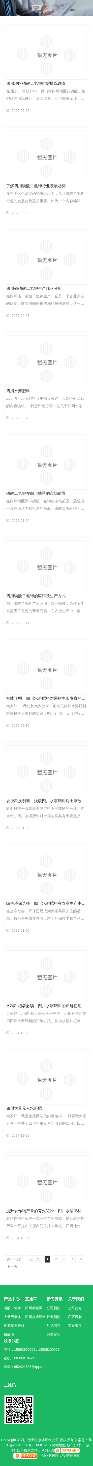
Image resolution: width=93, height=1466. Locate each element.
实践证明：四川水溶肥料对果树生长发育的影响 (46, 698)
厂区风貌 (75, 1317)
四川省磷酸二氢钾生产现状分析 (34, 288)
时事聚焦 (54, 1334)
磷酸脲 (9, 1334)
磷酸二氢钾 (12, 1308)
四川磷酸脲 (33, 1308)
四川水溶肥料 (18, 391)
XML (39, 1445)
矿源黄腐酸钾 (14, 1326)
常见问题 (54, 1326)
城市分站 (74, 1445)
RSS (47, 1445)
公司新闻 (54, 1308)
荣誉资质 (75, 1326)
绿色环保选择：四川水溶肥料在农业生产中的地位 (46, 903)
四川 (20, 1450)
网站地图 (59, 1445)
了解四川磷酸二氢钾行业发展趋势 (36, 186)
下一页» (13, 1266)
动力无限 (48, 1450)
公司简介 (75, 1308)
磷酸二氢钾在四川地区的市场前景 (36, 493)
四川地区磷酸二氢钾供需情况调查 (36, 83)
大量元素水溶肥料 (14, 1317)
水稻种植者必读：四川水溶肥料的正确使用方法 (46, 1006)
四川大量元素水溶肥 (24, 1108)
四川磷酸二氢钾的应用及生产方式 (36, 596)
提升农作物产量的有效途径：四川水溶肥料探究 (46, 1211)
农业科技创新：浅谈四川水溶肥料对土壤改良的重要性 (46, 801)
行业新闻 (54, 1317)
